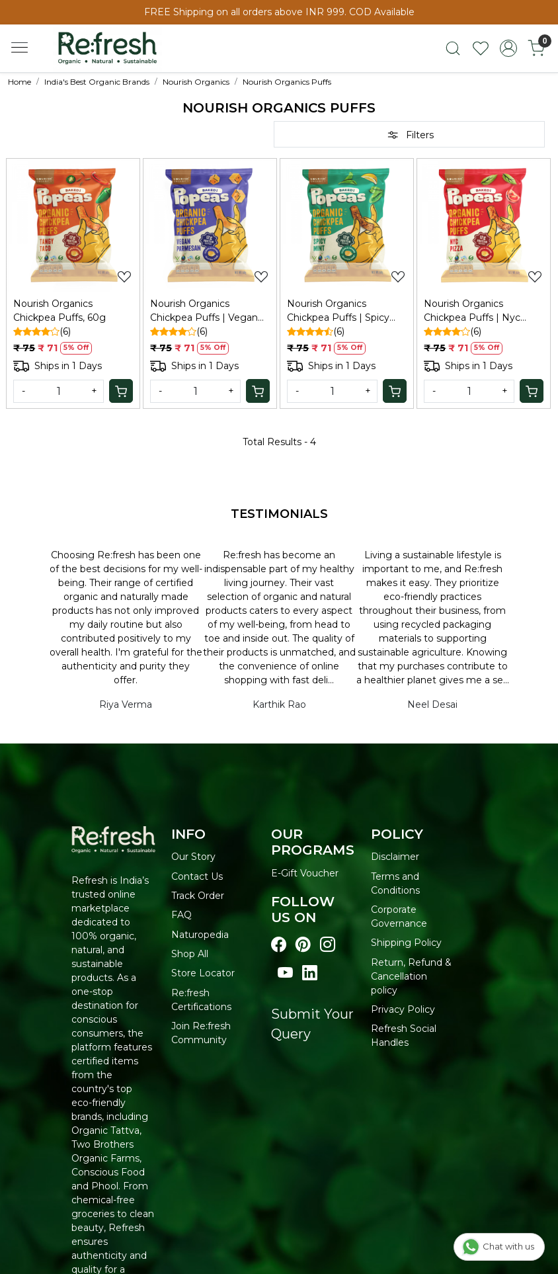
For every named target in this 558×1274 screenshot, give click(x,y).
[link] (453, 48)
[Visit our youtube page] (285, 973)
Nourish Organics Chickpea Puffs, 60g (59, 310)
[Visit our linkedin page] (309, 973)
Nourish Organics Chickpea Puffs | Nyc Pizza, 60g (472, 311)
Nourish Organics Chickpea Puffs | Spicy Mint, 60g (338, 311)
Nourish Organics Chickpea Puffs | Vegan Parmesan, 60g (204, 311)
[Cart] (121, 391)
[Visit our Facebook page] (278, 945)
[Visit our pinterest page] (303, 945)
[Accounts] (508, 48)
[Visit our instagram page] (327, 945)
